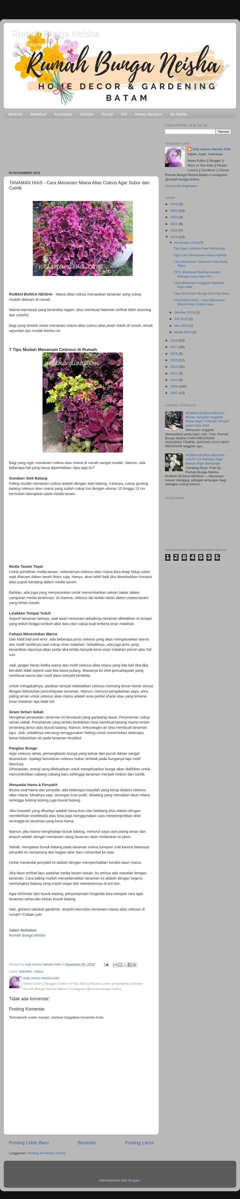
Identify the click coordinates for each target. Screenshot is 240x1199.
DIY (124, 114)
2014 (174, 366)
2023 (174, 217)
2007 (174, 393)
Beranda (15, 114)
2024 (174, 210)
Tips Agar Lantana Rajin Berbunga (199, 248)
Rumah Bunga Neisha (55, 33)
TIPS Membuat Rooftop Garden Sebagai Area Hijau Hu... (197, 274)
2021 (174, 224)
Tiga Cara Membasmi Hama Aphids (200, 255)
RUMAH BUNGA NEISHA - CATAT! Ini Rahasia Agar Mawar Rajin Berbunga (206, 459)
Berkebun (38, 114)
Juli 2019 (181, 319)
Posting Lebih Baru (29, 1142)
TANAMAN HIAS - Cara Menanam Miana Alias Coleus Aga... (199, 302)
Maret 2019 (183, 332)
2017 (174, 347)
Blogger (134, 1180)
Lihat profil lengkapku (181, 186)
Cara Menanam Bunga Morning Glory (202, 293)
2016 (174, 354)
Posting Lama (139, 1142)
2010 (174, 380)
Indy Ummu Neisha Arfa (211, 149)
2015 (174, 360)
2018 (174, 340)
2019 (174, 237)
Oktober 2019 (185, 312)
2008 (174, 386)
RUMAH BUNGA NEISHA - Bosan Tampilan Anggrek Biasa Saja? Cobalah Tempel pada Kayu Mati (207, 419)
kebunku (25, 971)
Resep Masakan (148, 114)
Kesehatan (63, 114)
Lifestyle (87, 114)
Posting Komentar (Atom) (47, 1153)
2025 (174, 204)
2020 (174, 230)
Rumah (107, 114)
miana (38, 971)
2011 (174, 373)
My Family (178, 114)
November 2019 (186, 242)
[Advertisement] (81, 143)
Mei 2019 (181, 326)
